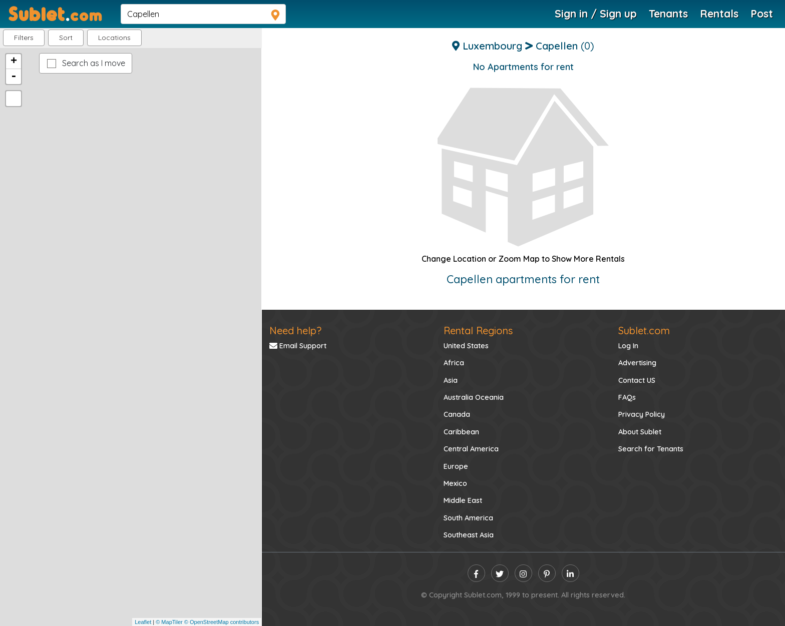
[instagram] (523, 573)
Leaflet (143, 622)
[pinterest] (547, 573)
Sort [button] (66, 37)
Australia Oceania (474, 397)
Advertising (637, 362)
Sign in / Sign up (596, 13)
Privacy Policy (641, 414)
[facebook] (476, 573)
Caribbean (461, 431)
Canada (457, 414)
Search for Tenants (650, 448)
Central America (471, 448)
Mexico (455, 483)
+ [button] (14, 61)
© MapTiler (169, 622)
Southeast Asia (469, 534)
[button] (114, 38)
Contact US (636, 380)
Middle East (463, 500)
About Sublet (639, 431)
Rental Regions (478, 330)
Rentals (719, 13)
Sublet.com (644, 330)
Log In (628, 345)
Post (761, 13)
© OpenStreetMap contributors (221, 622)
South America (468, 517)
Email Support (297, 345)
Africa (454, 362)
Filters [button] (24, 37)
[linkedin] (570, 573)
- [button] (13, 76)
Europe (456, 466)
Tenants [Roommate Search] (668, 13)
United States (466, 345)
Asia (451, 380)
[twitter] (500, 573)
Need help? (295, 330)
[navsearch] (203, 14)
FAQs (627, 397)
